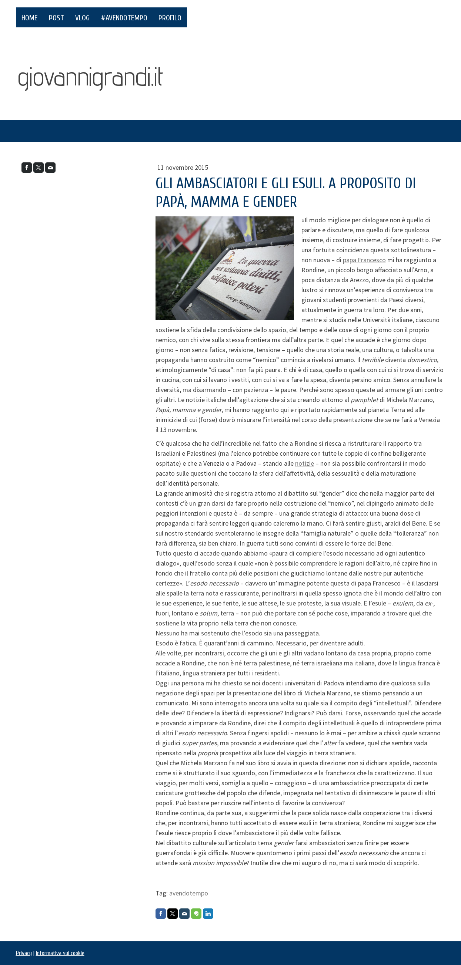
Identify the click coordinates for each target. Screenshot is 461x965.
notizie (304, 463)
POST (56, 18)
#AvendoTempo (124, 18)
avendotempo (188, 893)
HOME (29, 18)
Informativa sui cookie (60, 953)
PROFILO (169, 18)
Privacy (24, 953)
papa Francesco (364, 260)
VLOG (82, 18)
